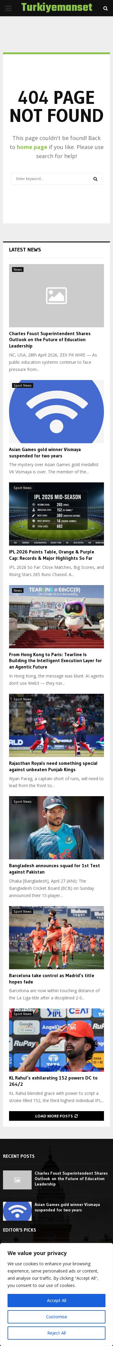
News (18, 269)
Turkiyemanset (56, 8)
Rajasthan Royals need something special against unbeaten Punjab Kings (53, 766)
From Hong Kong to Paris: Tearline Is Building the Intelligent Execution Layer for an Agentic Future (55, 660)
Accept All (56, 1300)
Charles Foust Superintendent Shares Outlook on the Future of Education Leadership (50, 339)
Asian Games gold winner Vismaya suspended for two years (45, 452)
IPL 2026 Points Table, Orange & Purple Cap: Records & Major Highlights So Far (51, 555)
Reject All (56, 1333)
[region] (56, 1294)
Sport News (23, 385)
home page (32, 147)
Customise (56, 1317)
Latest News (25, 249)
